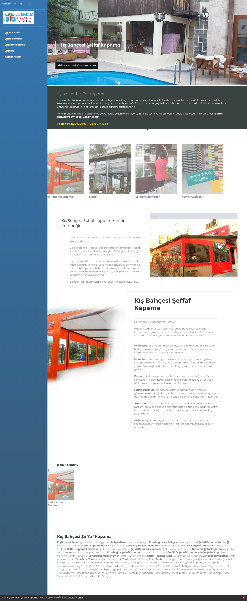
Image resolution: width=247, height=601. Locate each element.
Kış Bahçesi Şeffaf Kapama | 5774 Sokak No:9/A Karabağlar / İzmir (45, 597)
